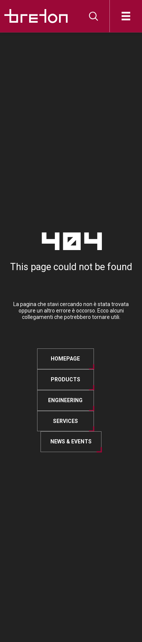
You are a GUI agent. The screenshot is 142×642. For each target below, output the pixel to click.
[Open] (126, 16)
